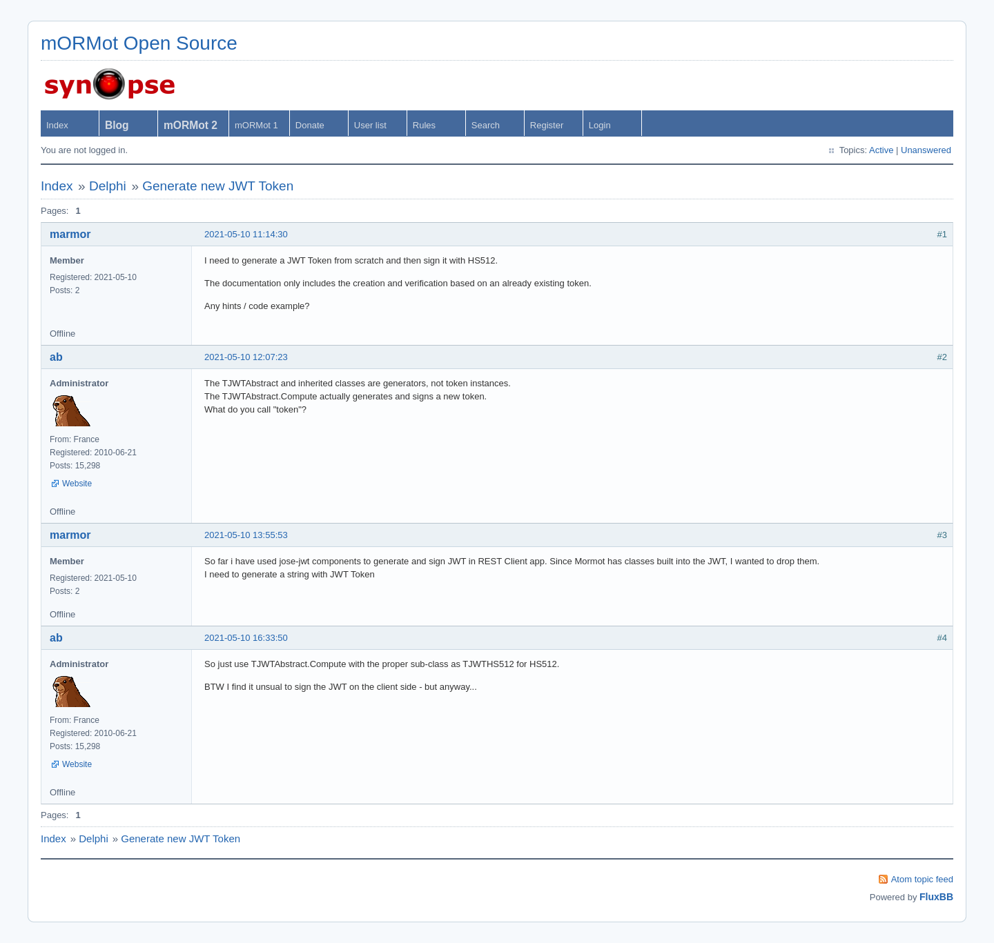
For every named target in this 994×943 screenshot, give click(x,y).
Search (485, 125)
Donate (309, 125)
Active (881, 150)
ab (56, 357)
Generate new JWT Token (217, 186)
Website (77, 483)
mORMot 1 (256, 125)
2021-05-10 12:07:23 (246, 357)
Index (57, 125)
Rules (424, 125)
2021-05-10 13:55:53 (246, 535)
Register (546, 125)
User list (370, 125)
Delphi (107, 186)
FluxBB (936, 896)
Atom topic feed (922, 879)
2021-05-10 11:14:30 (246, 234)
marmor (70, 234)
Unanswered (926, 150)
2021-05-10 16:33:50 (246, 638)
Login (600, 125)
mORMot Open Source (139, 43)
